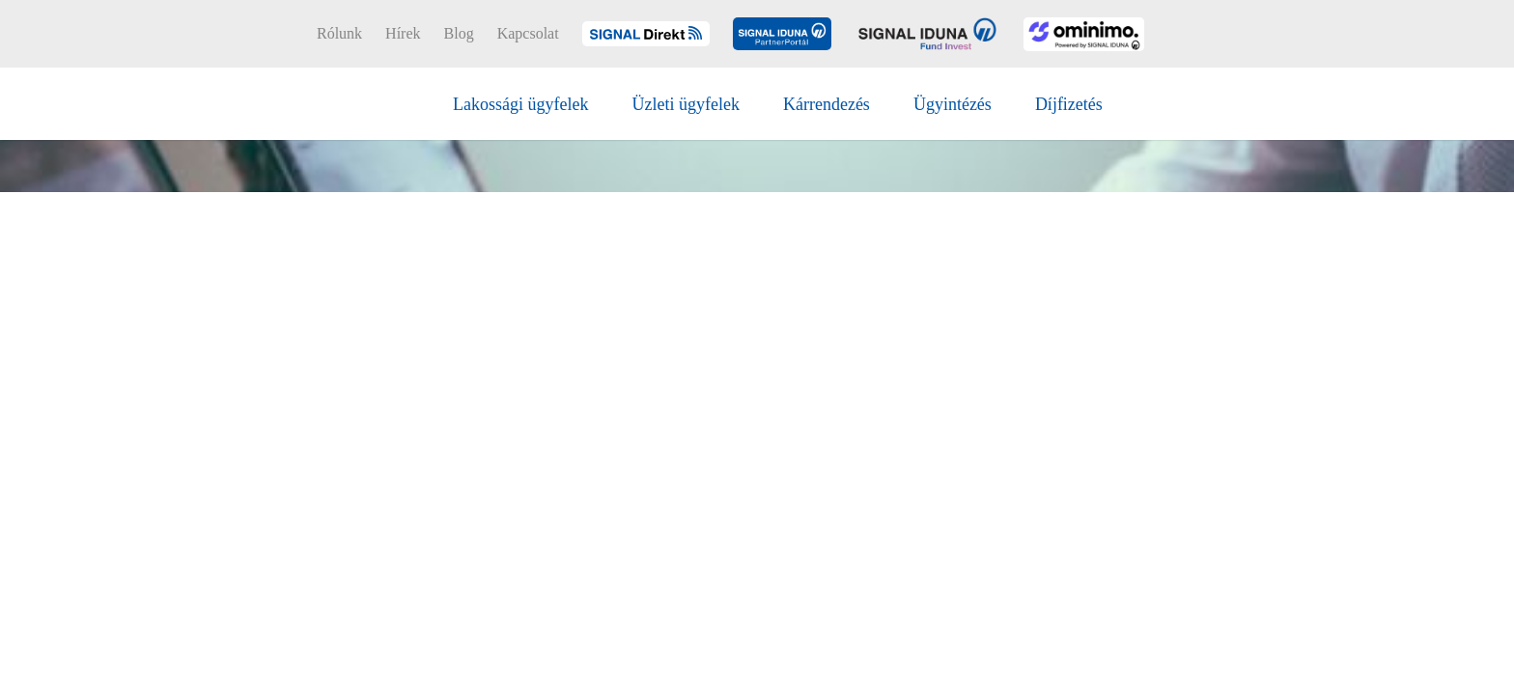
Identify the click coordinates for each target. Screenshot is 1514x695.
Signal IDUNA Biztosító (309, 102)
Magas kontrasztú (1297, 34)
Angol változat (1258, 34)
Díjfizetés (1069, 104)
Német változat (1229, 34)
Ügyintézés (952, 104)
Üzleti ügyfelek (685, 104)
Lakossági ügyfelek (520, 104)
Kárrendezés (826, 104)
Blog (459, 34)
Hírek (402, 34)
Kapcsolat (528, 34)
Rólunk (339, 34)
